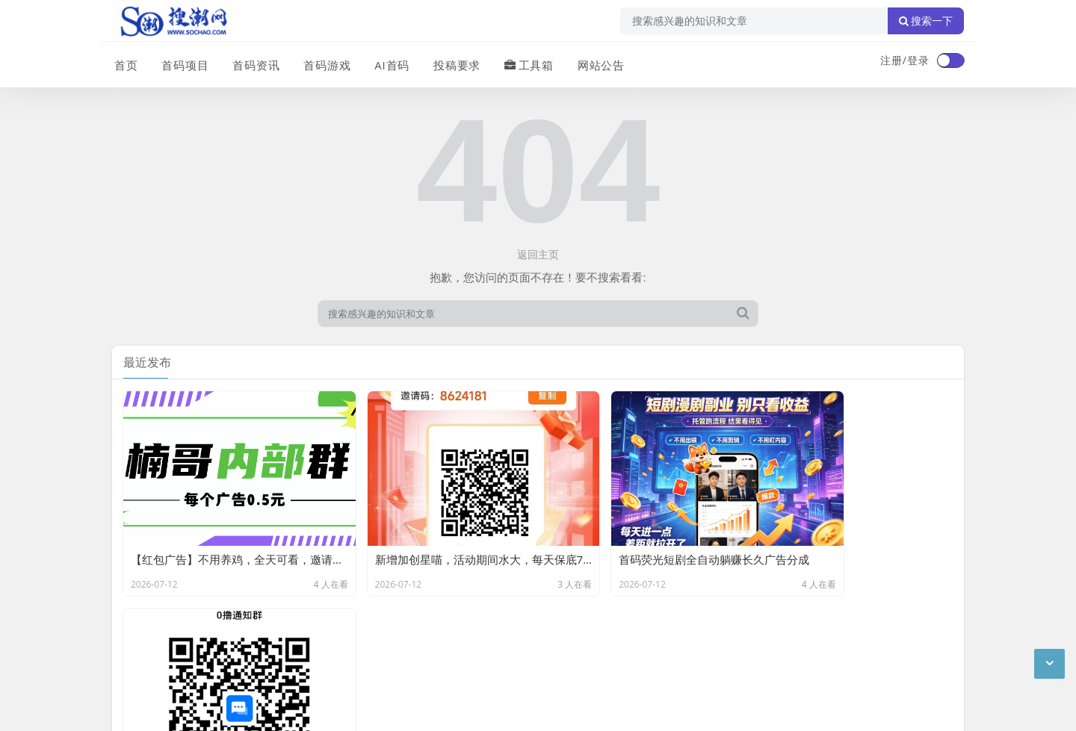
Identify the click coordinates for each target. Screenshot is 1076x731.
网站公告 (594, 62)
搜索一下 (926, 21)
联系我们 (190, 631)
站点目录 (303, 631)
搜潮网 (209, 669)
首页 (124, 62)
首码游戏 (323, 62)
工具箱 (523, 62)
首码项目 (182, 62)
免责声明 (247, 631)
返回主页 (538, 254)
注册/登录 (905, 60)
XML (349, 631)
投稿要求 (451, 62)
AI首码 (387, 62)
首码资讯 (252, 62)
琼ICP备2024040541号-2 (173, 708)
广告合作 (133, 631)
